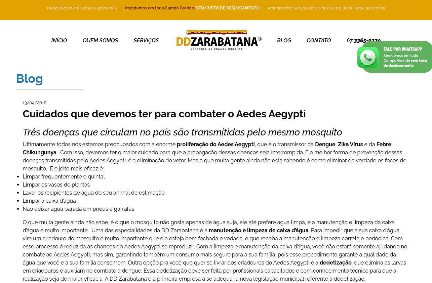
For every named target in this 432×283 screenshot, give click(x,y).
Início (59, 40)
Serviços (146, 40)
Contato (319, 40)
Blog (284, 40)
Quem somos (100, 40)
